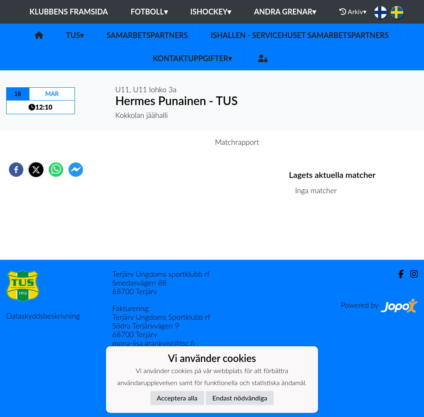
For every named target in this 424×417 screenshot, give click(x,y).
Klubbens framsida (68, 11)
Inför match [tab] (183, 141)
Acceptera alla (177, 398)
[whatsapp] (55, 169)
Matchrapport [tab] (237, 141)
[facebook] (16, 169)
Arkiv (353, 12)
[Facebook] (398, 274)
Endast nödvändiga (239, 398)
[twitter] (36, 169)
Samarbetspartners (147, 35)
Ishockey (210, 11)
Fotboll (148, 11)
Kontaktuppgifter (192, 58)
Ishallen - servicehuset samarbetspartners (300, 35)
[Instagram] (411, 274)
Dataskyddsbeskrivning (43, 315)
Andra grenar (285, 11)
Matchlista (316, 232)
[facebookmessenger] (75, 169)
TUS (75, 35)
